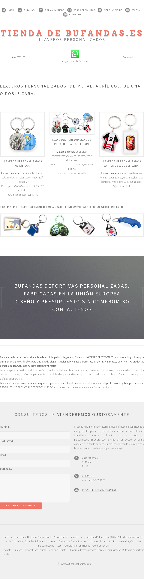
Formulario (128, 57)
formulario (115, 207)
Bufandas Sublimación (36, 541)
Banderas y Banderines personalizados (79, 541)
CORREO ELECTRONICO (101, 357)
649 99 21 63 (88, 476)
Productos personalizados (77, 545)
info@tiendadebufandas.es (75, 61)
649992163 (19, 57)
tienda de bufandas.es (72, 33)
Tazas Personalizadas (14, 537)
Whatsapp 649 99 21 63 (93, 480)
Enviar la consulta (21, 505)
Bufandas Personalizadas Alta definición (48, 537)
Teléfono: (6, 440)
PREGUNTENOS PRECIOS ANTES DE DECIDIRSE (25, 387)
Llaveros (53, 541)
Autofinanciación (100, 545)
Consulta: (6, 469)
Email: (3, 455)
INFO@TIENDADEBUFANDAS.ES (99, 489)
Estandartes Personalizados (114, 541)
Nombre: (5, 426)
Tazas (59, 545)
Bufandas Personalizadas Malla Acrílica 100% (93, 537)
